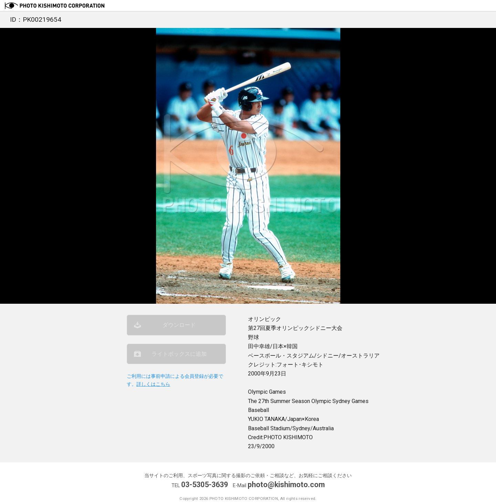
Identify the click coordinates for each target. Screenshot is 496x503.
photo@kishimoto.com (286, 484)
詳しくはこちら (153, 384)
